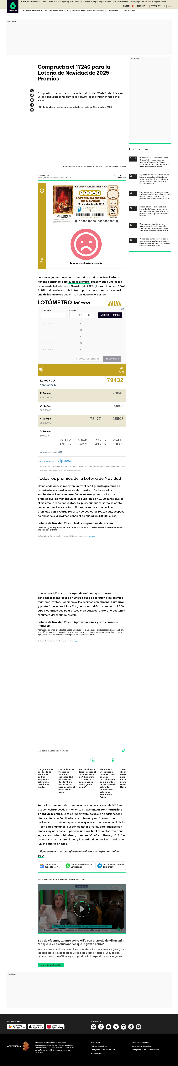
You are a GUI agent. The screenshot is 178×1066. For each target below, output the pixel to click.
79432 (115, 381)
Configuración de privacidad (103, 1050)
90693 (118, 406)
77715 (100, 440)
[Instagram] (123, 1029)
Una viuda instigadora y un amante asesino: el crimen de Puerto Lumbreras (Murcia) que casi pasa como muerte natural (153, 227)
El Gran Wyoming (62, 2)
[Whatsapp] (108, 1029)
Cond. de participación (141, 1046)
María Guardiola (48, 2)
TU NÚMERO (46, 311)
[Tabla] (82, 554)
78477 (95, 419)
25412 (118, 440)
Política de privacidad (141, 1042)
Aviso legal (95, 1042)
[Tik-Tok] (131, 1029)
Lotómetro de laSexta (66, 290)
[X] (93, 1029)
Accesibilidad (96, 1053)
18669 (118, 444)
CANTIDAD (74, 311)
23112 (65, 440)
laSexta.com (43, 176)
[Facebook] (101, 1029)
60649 (83, 440)
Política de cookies (99, 1046)
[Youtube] (138, 1029)
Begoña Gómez (160, 2)
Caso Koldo (74, 2)
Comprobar (112, 359)
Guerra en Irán (34, 2)
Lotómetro (112, 10)
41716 (100, 444)
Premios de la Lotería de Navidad (88, 10)
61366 (65, 444)
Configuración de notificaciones (145, 1050)
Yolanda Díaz (122, 2)
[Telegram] (116, 1029)
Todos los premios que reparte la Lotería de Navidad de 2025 (77, 107)
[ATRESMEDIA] (19, 1047)
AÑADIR (110, 315)
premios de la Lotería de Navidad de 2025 (65, 286)
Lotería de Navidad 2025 (56, 10)
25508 (118, 419)
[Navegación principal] (169, 6)
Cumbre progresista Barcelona (141, 2)
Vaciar (88, 359)
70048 (118, 393)
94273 (83, 444)
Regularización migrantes (91, 2)
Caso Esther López (109, 2)
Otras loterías (128, 10)
